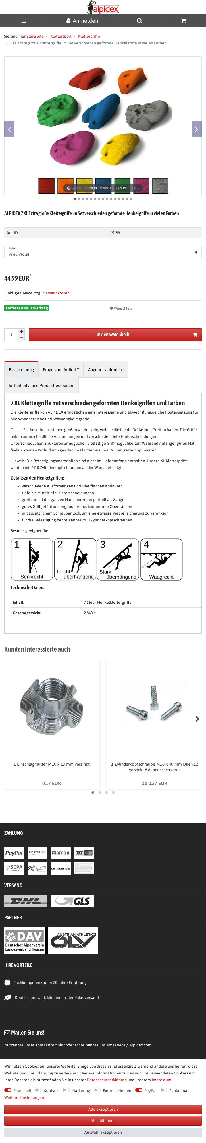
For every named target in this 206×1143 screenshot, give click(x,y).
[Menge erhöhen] (21, 331)
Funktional (178, 1090)
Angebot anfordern (105, 369)
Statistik (51, 1090)
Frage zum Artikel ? (61, 369)
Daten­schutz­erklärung (107, 1080)
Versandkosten (56, 293)
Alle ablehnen (103, 1120)
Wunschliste (121, 309)
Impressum (161, 1080)
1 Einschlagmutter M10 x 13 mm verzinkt (52, 764)
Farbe (12, 248)
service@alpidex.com (132, 1045)
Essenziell (22, 1090)
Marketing (81, 1090)
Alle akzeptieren (103, 1109)
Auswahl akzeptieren (103, 1132)
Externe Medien (117, 1090)
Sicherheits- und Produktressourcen (41, 385)
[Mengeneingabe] (11, 334)
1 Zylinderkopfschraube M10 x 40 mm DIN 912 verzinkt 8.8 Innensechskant (154, 767)
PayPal (150, 1090)
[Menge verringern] (21, 338)
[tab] (21, 369)
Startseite (35, 36)
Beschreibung (21, 369)
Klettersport (60, 36)
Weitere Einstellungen (24, 1097)
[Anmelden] (82, 20)
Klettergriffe (88, 36)
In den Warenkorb (147, 334)
